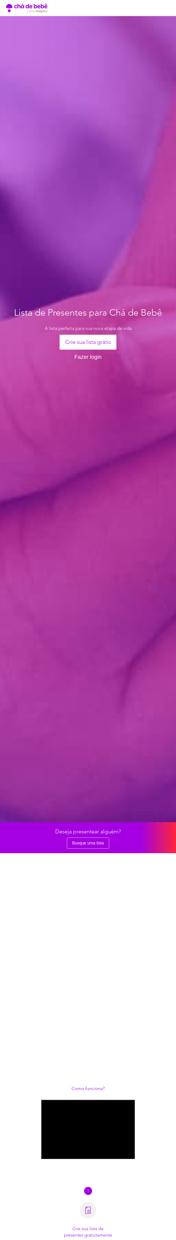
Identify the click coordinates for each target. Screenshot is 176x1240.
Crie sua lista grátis (88, 342)
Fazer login (88, 357)
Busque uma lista (88, 843)
